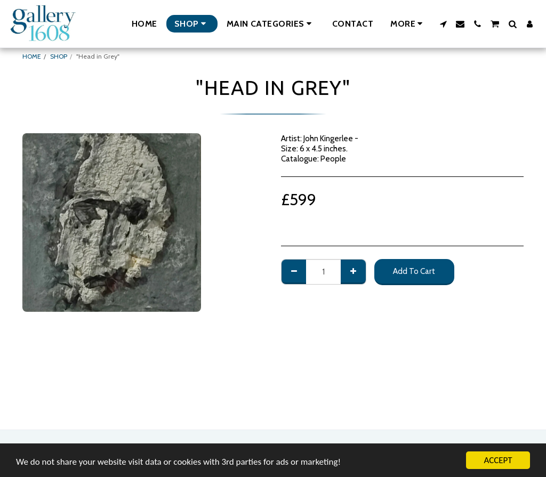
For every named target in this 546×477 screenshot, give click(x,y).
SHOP (58, 56)
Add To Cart (414, 271)
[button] (271, 24)
